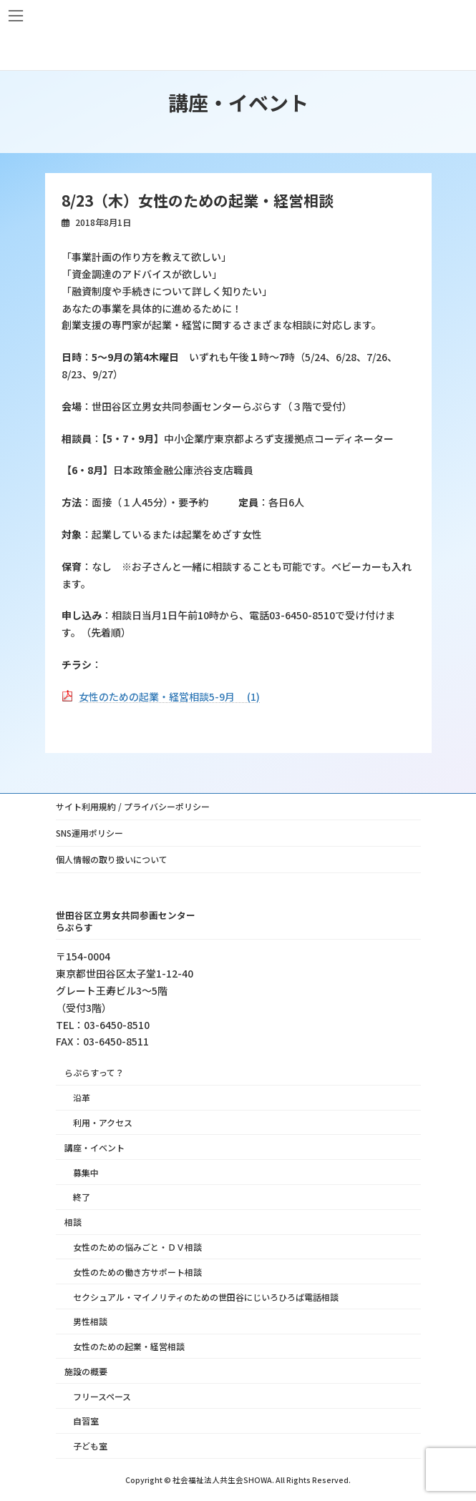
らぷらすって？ (94, 1072)
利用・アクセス (102, 1122)
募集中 (86, 1172)
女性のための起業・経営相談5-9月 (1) (169, 696)
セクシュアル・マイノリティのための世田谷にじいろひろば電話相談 (206, 1296)
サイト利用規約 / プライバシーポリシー (133, 806)
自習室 (86, 1420)
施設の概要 (85, 1370)
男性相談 (90, 1321)
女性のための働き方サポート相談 (137, 1271)
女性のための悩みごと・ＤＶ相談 (137, 1247)
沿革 (81, 1097)
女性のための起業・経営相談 (129, 1346)
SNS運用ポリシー (89, 833)
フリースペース (102, 1395)
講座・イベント (94, 1147)
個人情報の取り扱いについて (111, 859)
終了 (81, 1197)
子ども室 (90, 1446)
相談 (73, 1222)
